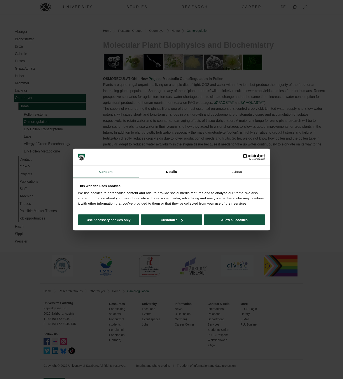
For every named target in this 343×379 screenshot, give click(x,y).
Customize (172, 220)
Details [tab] (171, 171)
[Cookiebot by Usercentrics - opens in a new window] (246, 157)
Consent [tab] (106, 171)
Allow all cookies (234, 220)
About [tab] (237, 171)
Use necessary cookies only (108, 220)
